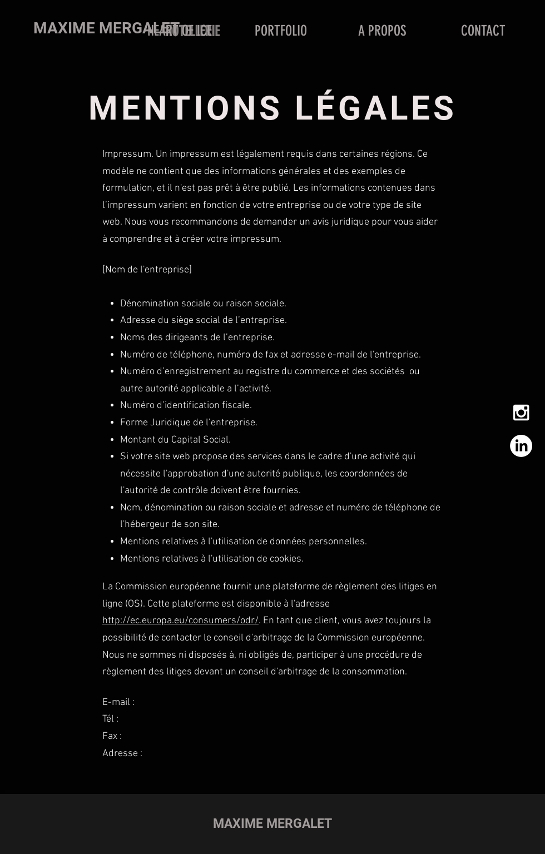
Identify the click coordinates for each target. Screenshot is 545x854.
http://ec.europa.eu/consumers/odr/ (180, 621)
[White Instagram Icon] (521, 412)
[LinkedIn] (521, 446)
